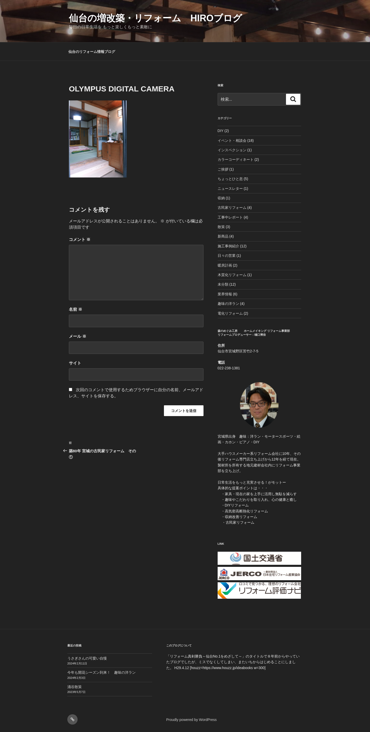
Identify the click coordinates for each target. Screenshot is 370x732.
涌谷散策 (74, 687)
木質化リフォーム (232, 275)
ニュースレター (230, 188)
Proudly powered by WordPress (191, 720)
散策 (221, 227)
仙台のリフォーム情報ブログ (91, 52)
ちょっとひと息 (230, 179)
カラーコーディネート (236, 159)
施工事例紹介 (228, 246)
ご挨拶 (223, 169)
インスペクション (232, 150)
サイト (75, 363)
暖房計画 (225, 265)
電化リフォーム (230, 313)
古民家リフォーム (232, 207)
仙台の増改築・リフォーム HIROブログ (155, 18)
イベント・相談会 (232, 140)
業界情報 (225, 294)
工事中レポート (230, 217)
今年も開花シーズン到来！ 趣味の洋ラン (101, 672)
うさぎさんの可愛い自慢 (87, 658)
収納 (221, 198)
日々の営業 (227, 256)
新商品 (223, 236)
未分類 (223, 284)
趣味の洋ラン (228, 304)
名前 (75, 309)
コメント (79, 239)
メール (77, 336)
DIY (221, 131)
